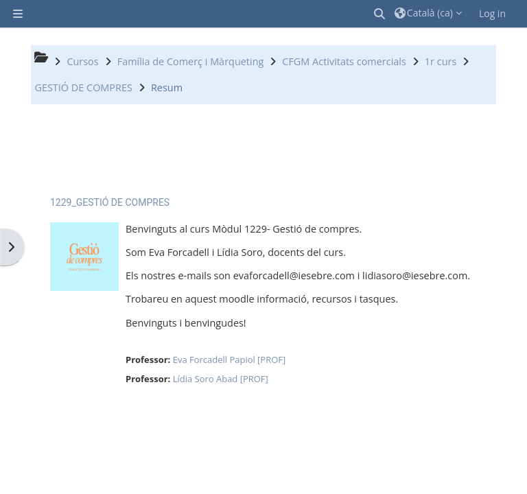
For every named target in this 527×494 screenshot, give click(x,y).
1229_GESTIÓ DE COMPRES (109, 202)
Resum (167, 87)
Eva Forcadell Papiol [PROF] (229, 359)
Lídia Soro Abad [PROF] (220, 379)
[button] (380, 14)
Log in (492, 13)
